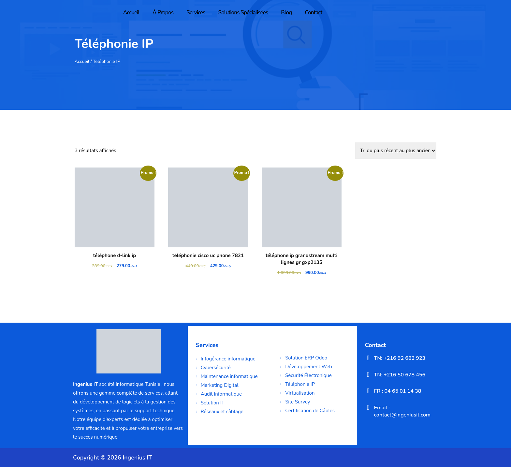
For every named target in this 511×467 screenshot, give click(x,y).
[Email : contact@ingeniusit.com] (368, 407)
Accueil (131, 12)
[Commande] (395, 150)
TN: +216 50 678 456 (400, 374)
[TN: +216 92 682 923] (368, 358)
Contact (313, 12)
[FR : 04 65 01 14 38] (368, 390)
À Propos (163, 12)
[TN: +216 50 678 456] (368, 374)
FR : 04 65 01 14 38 (397, 391)
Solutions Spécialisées (243, 12)
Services (195, 12)
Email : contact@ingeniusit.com (402, 411)
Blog (286, 12)
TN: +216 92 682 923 (400, 358)
